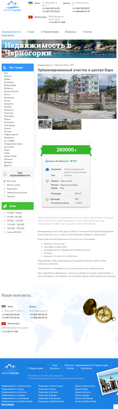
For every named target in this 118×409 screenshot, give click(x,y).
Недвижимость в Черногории (16, 386)
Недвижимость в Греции (14, 248)
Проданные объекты (12, 239)
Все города (16, 67)
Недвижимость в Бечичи (14, 392)
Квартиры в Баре (47, 389)
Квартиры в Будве (47, 395)
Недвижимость (11, 31)
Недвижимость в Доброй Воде (17, 401)
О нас (31, 31)
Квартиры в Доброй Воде (51, 401)
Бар (66, 65)
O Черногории (50, 31)
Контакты (8, 35)
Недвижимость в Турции (14, 251)
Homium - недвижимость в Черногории (86, 365)
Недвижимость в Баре (13, 389)
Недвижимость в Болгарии (15, 245)
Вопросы (70, 31)
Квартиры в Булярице (49, 398)
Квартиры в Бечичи (48, 392)
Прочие (58, 65)
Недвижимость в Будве (13, 395)
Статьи (87, 31)
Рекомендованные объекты (16, 242)
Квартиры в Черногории (50, 386)
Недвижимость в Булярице (15, 398)
